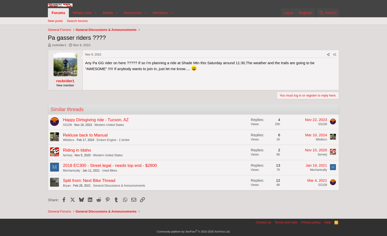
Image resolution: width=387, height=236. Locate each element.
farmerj (67, 155)
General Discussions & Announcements (119, 185)
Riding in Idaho (77, 150)
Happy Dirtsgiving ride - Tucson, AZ (96, 120)
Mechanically (71, 170)
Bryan (67, 185)
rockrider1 (59, 45)
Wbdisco (68, 140)
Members (160, 13)
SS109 (67, 125)
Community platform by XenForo (193, 231)
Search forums (77, 21)
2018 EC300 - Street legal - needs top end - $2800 (110, 165)
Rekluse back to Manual (85, 135)
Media (108, 13)
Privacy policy (311, 222)
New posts (55, 21)
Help (327, 222)
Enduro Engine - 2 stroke (113, 140)
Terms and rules (286, 222)
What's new (82, 13)
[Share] (328, 55)
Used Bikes (109, 170)
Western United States (109, 125)
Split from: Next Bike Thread (89, 180)
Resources (133, 13)
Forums (58, 13)
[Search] (328, 12)
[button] (95, 12)
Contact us (263, 222)
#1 (334, 54)
